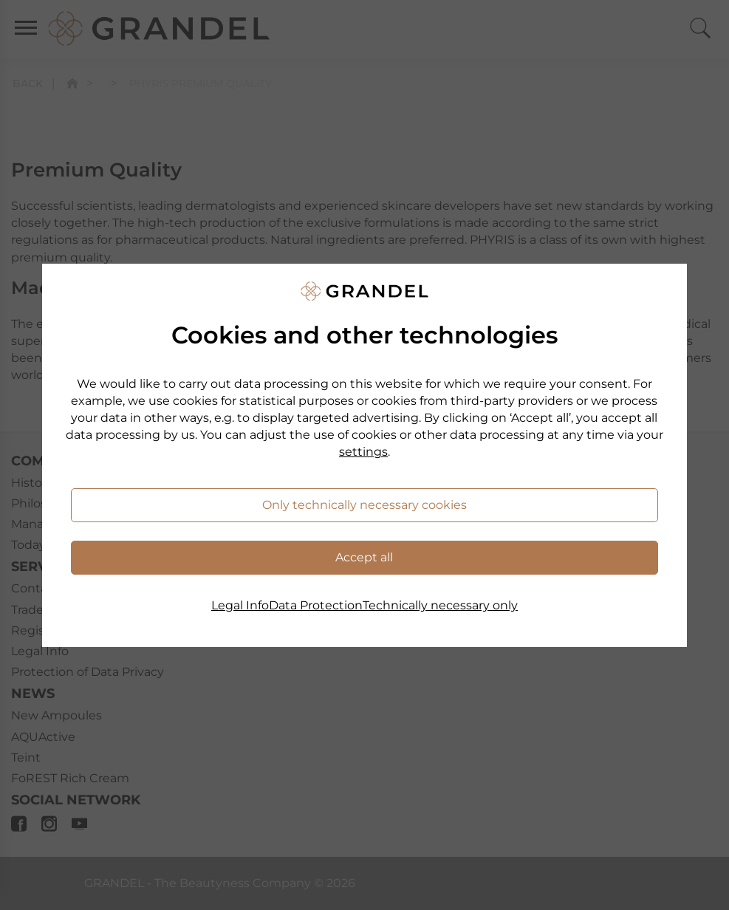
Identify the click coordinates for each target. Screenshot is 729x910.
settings (363, 452)
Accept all (364, 557)
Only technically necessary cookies (364, 505)
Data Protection (316, 605)
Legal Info (240, 605)
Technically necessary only (440, 605)
